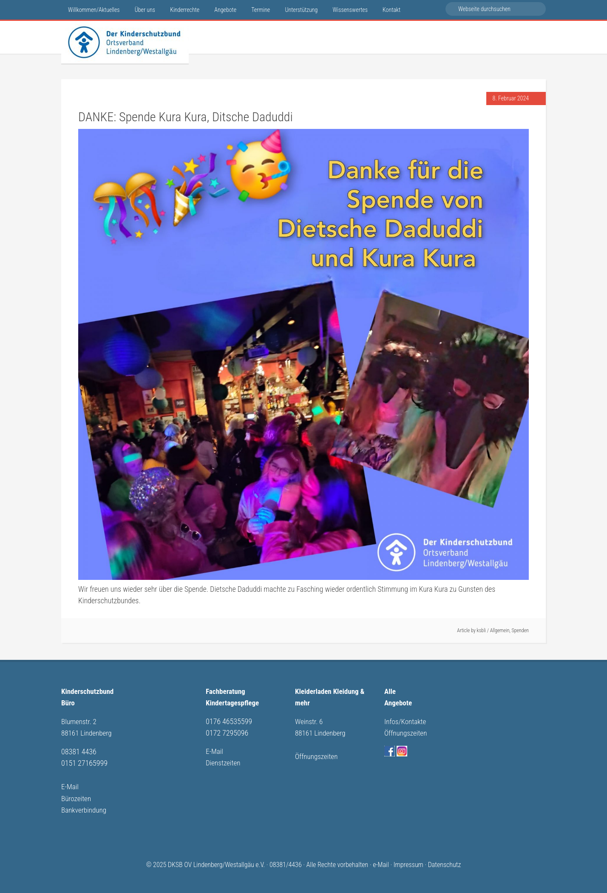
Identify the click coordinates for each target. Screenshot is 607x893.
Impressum (408, 862)
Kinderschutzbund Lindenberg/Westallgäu (125, 42)
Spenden (520, 630)
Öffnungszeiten (317, 754)
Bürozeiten (77, 796)
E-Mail (70, 784)
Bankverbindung (85, 807)
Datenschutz (444, 862)
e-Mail (381, 862)
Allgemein (500, 630)
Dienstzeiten (224, 761)
